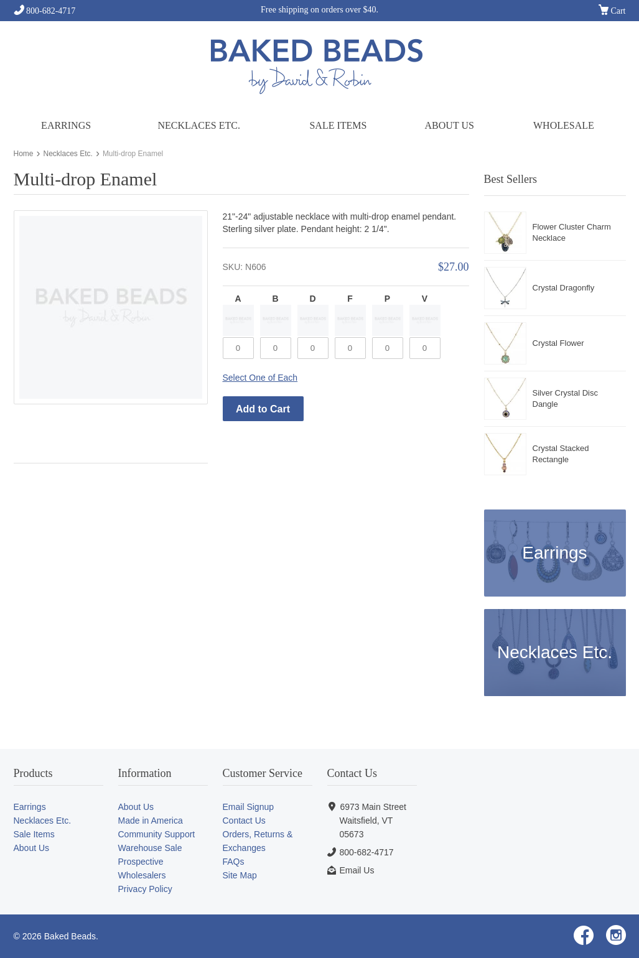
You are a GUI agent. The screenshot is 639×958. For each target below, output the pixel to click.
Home (24, 153)
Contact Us (244, 820)
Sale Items (337, 125)
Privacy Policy (145, 889)
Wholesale (563, 125)
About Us (449, 125)
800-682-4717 (45, 11)
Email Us (356, 870)
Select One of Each (260, 378)
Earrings (66, 125)
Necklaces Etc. (198, 125)
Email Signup (248, 807)
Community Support (156, 834)
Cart (612, 11)
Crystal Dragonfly (564, 287)
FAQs (234, 862)
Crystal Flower (558, 343)
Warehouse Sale (150, 848)
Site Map (240, 875)
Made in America (150, 820)
